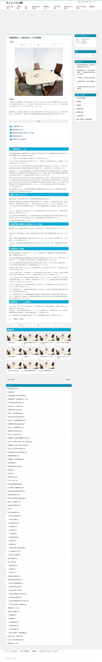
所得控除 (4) (13, 540)
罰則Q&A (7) (11, 469)
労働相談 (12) (13, 615)
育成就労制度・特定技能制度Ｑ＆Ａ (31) (18, 399)
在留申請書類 (19, 7)
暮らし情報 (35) (12, 561)
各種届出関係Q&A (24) (13, 455)
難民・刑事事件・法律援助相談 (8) (18, 632)
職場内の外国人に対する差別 (47, 356)
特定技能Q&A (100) (13, 388)
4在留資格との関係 (17, 135)
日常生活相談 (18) (14, 629)
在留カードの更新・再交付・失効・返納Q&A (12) (20, 441)
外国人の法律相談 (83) (13, 611)
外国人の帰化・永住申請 (68, 7)
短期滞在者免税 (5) (14, 537)
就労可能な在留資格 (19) (16, 597)
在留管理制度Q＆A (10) (14, 494)
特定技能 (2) (11, 392)
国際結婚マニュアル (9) (14, 608)
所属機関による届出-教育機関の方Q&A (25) (19, 438)
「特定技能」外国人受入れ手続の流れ (86, 77)
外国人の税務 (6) (14, 519)
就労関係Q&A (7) (12, 462)
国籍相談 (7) (13, 618)
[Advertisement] (51, 21)
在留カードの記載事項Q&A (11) (16, 427)
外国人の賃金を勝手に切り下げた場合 (47, 343)
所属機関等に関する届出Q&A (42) (16, 423)
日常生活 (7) (11, 473)
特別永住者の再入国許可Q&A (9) (16, 416)
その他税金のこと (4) (15, 551)
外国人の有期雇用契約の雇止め (47, 371)
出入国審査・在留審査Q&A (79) (16, 487)
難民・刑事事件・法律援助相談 (84, 119)
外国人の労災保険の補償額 (30, 370)
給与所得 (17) (13, 530)
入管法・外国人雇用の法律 (81, 7)
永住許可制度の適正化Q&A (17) (16, 402)
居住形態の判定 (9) (14, 523)
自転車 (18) (12, 572)
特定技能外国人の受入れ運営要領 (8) (17, 395)
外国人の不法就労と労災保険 (63, 342)
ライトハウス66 (14, 2)
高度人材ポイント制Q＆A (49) (15, 406)
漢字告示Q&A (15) (12, 477)
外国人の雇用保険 (12, 356)
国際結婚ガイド (92, 7)
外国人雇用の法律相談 (36, 7)
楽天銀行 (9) (13, 569)
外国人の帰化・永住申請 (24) (15, 636)
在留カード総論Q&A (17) (14, 501)
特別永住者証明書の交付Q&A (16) (16, 491)
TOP (12, 651)
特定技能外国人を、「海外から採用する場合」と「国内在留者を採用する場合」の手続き (86, 72)
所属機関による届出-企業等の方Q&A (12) (18, 445)
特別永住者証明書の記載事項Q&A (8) (17, 498)
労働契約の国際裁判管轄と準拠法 (30, 343)
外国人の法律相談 (57, 7)
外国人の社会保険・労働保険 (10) (18, 604)
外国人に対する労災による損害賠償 (63, 357)
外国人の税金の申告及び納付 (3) (18, 547)
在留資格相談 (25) (14, 622)
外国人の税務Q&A (10, 7)
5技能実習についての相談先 (19, 139)
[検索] (85, 55)
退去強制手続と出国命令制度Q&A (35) (17, 452)
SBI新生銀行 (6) (14, 565)
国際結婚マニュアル (47, 7)
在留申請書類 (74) (12, 558)
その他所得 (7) (13, 533)
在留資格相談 (80, 108)
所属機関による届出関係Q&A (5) (16, 459)
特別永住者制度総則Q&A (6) (15, 484)
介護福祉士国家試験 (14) (14, 576)
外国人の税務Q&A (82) (13, 512)
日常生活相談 (80, 115)
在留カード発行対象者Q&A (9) (15, 413)
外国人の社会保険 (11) (15, 554)
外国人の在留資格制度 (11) (16, 583)
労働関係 (15, 318)
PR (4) (9, 508)
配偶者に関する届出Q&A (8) (15, 431)
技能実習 (21, 318)
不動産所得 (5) (13, 526)
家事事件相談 (80, 112)
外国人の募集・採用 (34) (16, 590)
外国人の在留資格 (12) (15, 515)
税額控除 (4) (13, 544)
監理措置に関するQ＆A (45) (15, 409)
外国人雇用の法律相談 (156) (15, 579)
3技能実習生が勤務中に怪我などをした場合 (23, 132)
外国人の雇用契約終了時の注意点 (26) (19, 600)
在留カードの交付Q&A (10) (15, 434)
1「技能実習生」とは (17, 126)
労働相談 (11, 41)
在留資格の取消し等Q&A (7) (15, 466)
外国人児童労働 (11, 342)
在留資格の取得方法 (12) (16, 586)
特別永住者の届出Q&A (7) (14, 505)
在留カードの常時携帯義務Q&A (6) (16, 420)
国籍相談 (79, 105)
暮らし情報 (26, 7)
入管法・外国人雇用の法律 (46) (16, 639)
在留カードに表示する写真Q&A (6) (16, 448)
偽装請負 (26, 356)
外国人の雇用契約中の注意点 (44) (18, 593)
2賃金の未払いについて (18, 129)
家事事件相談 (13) (14, 625)
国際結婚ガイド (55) (13, 643)
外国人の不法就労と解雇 (13, 370)
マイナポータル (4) (12, 480)
